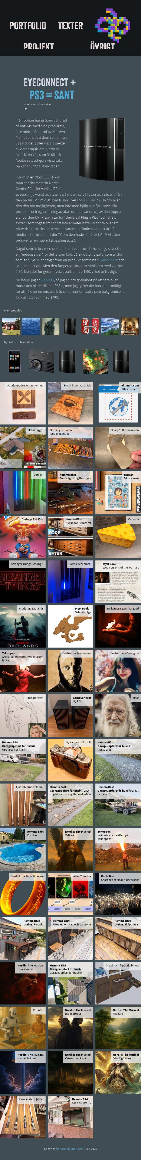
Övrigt (102, 47)
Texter (70, 25)
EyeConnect (108, 260)
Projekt (38, 47)
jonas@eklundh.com (70, 1149)
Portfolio (27, 25)
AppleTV (48, 280)
